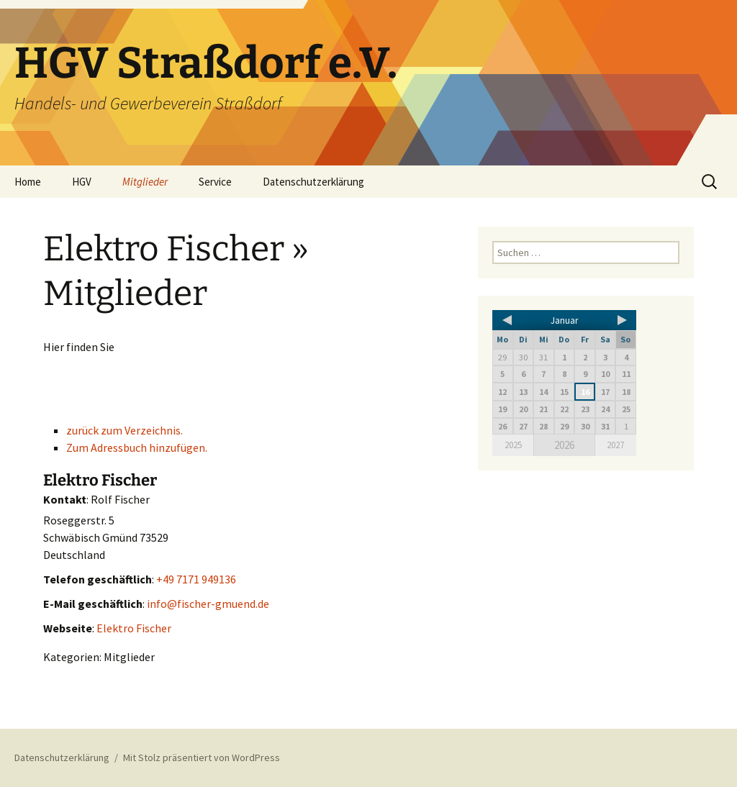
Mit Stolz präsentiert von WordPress (201, 757)
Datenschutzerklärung (313, 181)
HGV (81, 181)
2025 (513, 445)
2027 (615, 445)
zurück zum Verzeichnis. (124, 430)
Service (215, 181)
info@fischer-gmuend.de (208, 603)
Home (27, 181)
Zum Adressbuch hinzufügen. (136, 447)
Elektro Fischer (133, 628)
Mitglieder (145, 181)
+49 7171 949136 (196, 579)
